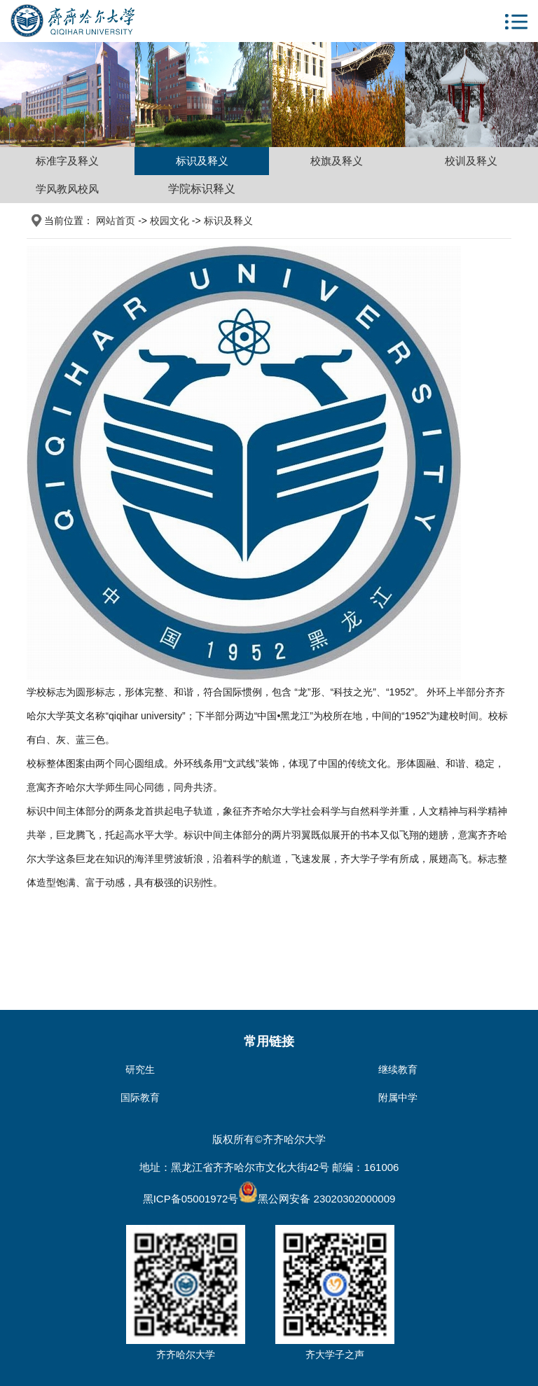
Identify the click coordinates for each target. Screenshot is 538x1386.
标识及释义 (202, 161)
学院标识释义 (201, 189)
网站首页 (115, 220)
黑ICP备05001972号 (191, 1199)
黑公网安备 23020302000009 (316, 1199)
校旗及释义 (336, 161)
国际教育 (140, 1097)
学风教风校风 (67, 189)
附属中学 (398, 1097)
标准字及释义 (67, 161)
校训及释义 (471, 161)
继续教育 (398, 1069)
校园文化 (169, 220)
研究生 (140, 1069)
